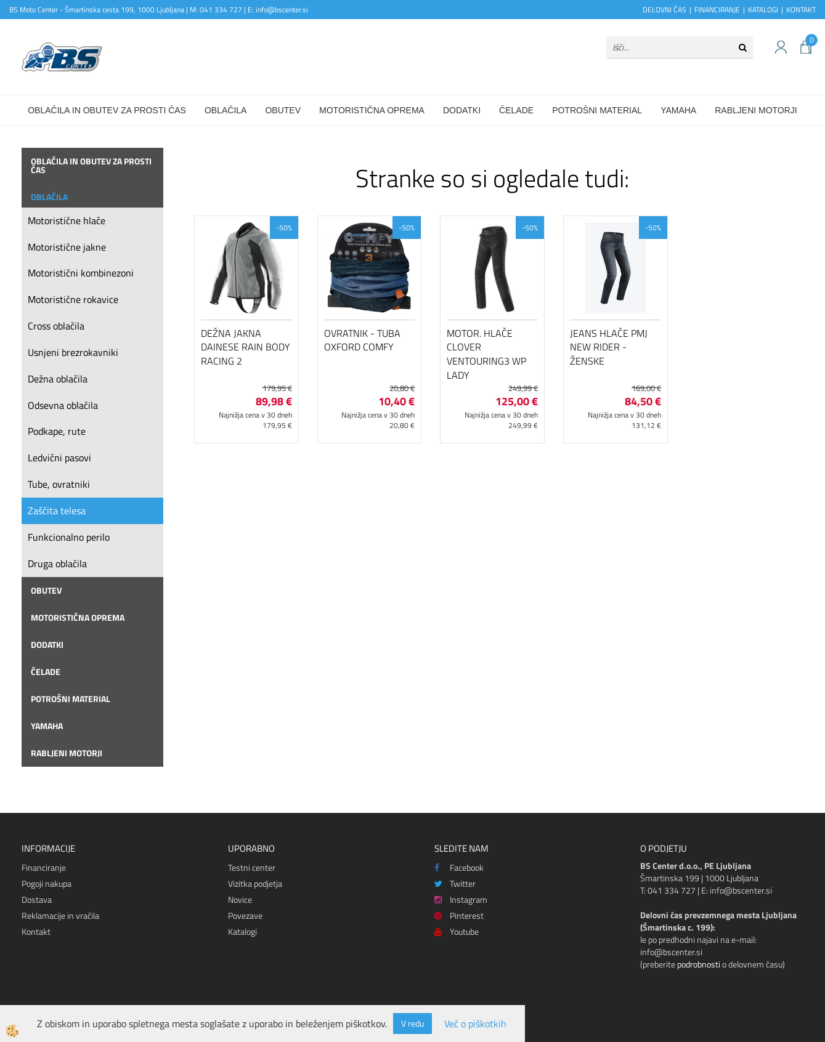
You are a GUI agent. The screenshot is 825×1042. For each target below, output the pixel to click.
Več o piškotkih (475, 1024)
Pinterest (459, 915)
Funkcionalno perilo (69, 537)
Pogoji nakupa (46, 883)
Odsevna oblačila (63, 405)
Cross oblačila (56, 325)
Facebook (459, 867)
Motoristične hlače (66, 220)
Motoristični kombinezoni (81, 272)
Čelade (516, 110)
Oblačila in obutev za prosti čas (107, 110)
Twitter (455, 883)
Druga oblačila (57, 563)
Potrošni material (597, 110)
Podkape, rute (57, 431)
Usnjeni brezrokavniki (73, 352)
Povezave (245, 915)
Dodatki (462, 110)
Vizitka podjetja (255, 883)
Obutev (283, 110)
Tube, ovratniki (59, 484)
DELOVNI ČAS (664, 9)
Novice (240, 899)
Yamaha (678, 110)
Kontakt (36, 931)
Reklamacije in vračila (60, 915)
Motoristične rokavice (73, 299)
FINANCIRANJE (717, 9)
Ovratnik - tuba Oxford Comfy (362, 340)
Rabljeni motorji (756, 110)
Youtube (456, 931)
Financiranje (44, 867)
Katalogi (242, 931)
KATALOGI (763, 9)
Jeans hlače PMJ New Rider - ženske (609, 347)
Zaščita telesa (57, 510)
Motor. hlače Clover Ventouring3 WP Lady (486, 354)
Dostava (37, 899)
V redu (412, 1023)
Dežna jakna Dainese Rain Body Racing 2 (245, 347)
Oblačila (225, 110)
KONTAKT (801, 9)
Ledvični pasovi (59, 457)
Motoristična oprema (372, 110)
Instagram (460, 899)
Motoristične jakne (67, 247)
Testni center (251, 867)
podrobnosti (698, 964)
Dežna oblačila (57, 378)
